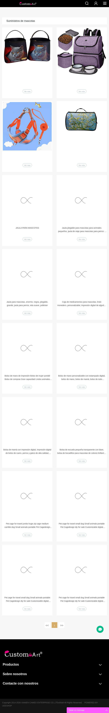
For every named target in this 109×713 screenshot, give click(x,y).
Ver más (27, 92)
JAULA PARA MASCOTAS (27, 228)
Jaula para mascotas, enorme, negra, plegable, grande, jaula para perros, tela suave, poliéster (27, 303)
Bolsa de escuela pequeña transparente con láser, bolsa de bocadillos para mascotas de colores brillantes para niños (81, 452)
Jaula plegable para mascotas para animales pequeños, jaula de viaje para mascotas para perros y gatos (81, 230)
